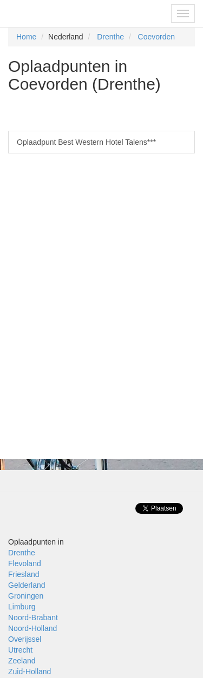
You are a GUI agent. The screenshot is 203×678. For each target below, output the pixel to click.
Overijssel (24, 639)
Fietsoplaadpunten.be (55, 13)
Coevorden (156, 36)
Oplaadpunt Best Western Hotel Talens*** (86, 142)
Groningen (25, 596)
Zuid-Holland (29, 671)
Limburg (22, 606)
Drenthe (110, 36)
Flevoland (24, 563)
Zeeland (22, 660)
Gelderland (26, 585)
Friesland (24, 574)
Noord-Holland (32, 628)
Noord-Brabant (33, 617)
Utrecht (20, 650)
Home (26, 36)
